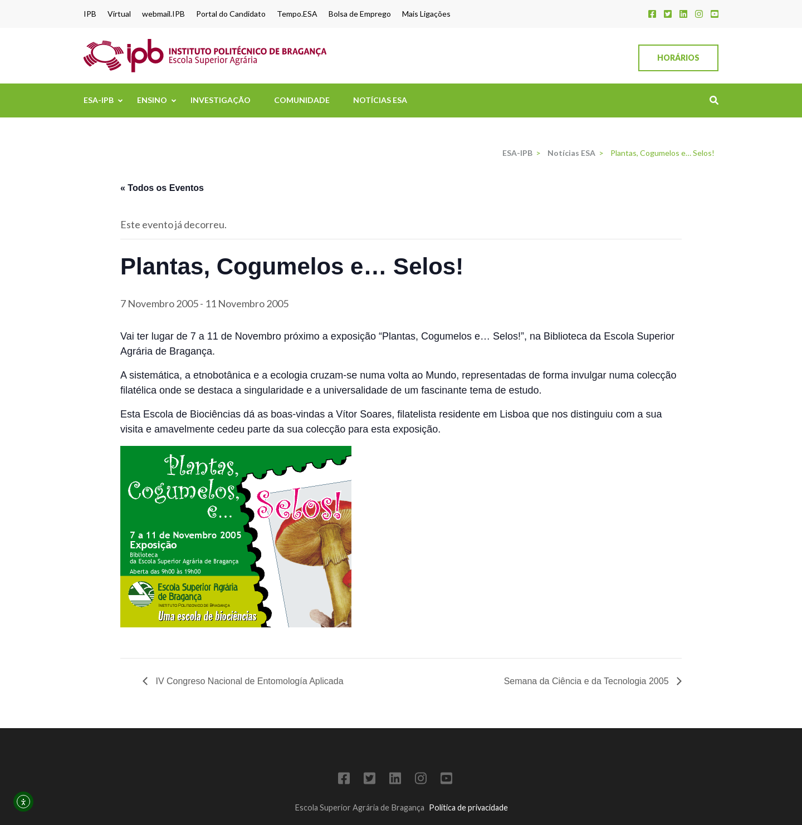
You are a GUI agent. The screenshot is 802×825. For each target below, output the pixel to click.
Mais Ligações (426, 13)
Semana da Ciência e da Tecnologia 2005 (587, 681)
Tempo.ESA (297, 13)
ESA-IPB (99, 100)
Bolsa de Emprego (360, 13)
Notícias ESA (380, 100)
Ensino (152, 100)
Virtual (119, 13)
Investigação (220, 100)
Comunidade (302, 100)
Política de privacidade (468, 807)
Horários (678, 57)
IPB (90, 13)
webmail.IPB (163, 13)
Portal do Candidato (231, 13)
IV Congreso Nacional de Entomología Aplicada (248, 681)
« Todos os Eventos (162, 188)
